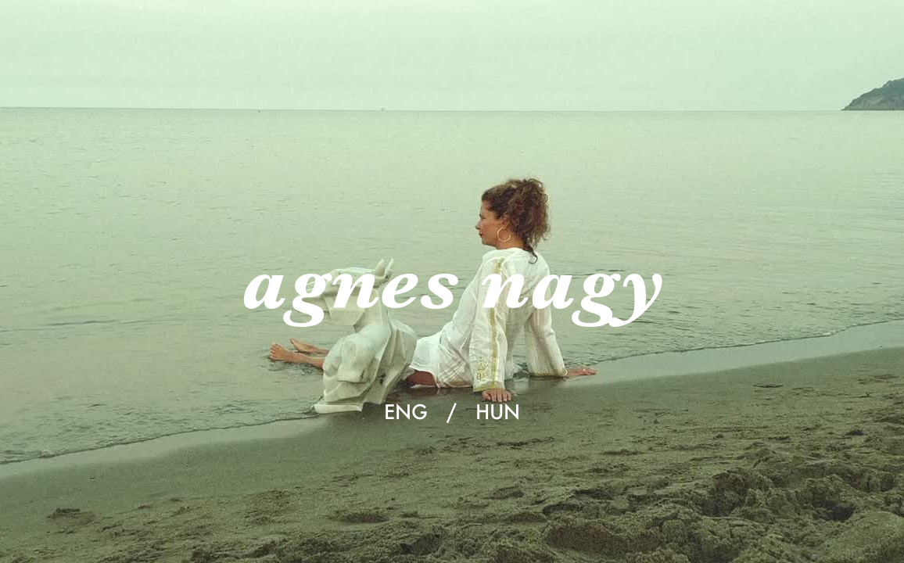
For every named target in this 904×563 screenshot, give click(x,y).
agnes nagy (452, 281)
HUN (497, 411)
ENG (406, 411)
